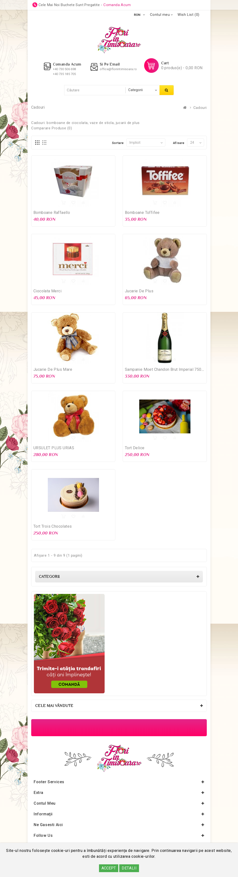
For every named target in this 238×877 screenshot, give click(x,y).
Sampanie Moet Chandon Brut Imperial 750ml (165, 369)
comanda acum (117, 5)
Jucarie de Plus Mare (52, 369)
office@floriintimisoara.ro (118, 69)
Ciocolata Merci (47, 291)
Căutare (166, 90)
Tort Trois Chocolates (52, 526)
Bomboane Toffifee (142, 212)
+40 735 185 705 (64, 74)
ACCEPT (108, 868)
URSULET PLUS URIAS (53, 448)
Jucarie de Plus (139, 291)
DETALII (129, 868)
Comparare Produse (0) (51, 128)
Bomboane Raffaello (51, 212)
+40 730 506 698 (64, 69)
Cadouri (200, 107)
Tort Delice (134, 448)
